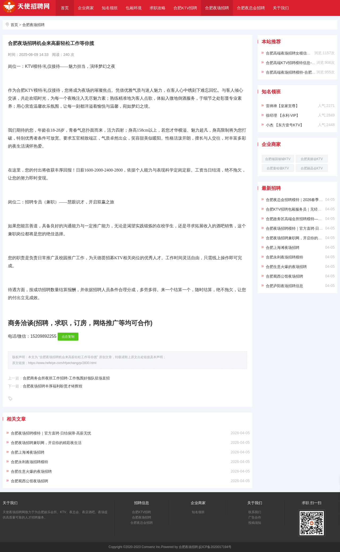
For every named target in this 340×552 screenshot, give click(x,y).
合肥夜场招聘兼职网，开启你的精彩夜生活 (46, 443)
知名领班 (110, 8)
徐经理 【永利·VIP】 (283, 115)
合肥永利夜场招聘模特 (29, 462)
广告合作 (254, 517)
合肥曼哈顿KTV (278, 168)
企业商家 (86, 8)
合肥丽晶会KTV (312, 168)
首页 (65, 8)
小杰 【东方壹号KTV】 (285, 125)
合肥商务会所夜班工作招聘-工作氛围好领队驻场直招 (66, 378)
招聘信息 (141, 503)
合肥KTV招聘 (185, 8)
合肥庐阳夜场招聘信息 (284, 286)
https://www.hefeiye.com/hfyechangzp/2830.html (62, 363)
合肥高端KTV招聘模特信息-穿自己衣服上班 (302, 63)
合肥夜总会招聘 (251, 8)
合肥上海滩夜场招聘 (27, 452)
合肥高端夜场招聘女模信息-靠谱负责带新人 (302, 53)
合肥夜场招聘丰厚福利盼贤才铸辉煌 (52, 386)
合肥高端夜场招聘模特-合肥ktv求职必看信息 (302, 72)
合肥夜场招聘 (217, 8)
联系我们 (254, 512)
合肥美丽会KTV (312, 159)
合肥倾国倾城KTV (277, 159)
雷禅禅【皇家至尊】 (282, 106)
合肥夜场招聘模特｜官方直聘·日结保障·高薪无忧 (51, 433)
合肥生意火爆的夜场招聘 (31, 471)
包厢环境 (134, 8)
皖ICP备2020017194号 (215, 547)
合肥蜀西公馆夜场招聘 (29, 481)
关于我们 (281, 8)
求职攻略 (157, 8)
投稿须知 (254, 523)
